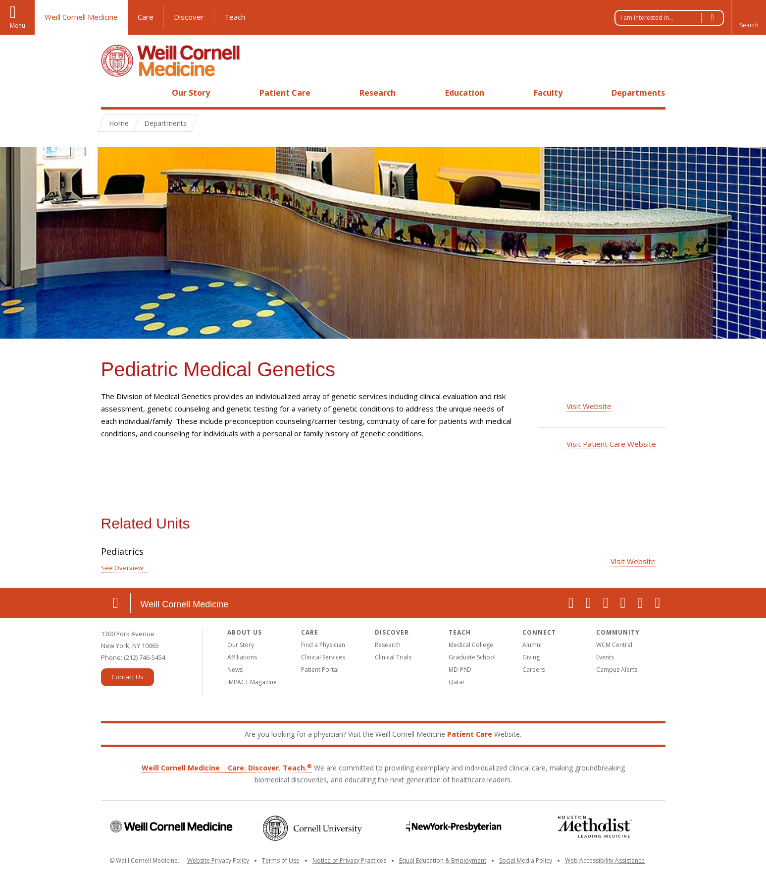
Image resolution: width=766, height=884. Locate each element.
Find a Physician (323, 645)
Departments (638, 92)
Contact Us (127, 676)
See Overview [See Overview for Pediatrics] (122, 567)
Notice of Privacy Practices (349, 860)
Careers (533, 669)
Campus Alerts (616, 669)
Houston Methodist (594, 827)
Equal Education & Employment (442, 860)
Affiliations (242, 657)
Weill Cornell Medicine (81, 17)
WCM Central (614, 645)
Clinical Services (323, 657)
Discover (189, 17)
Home (112, 93)
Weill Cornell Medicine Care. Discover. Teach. (227, 767)
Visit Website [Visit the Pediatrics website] (633, 561)
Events (605, 657)
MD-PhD (460, 669)
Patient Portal (320, 669)
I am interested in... (671, 18)
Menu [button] (17, 25)
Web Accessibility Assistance (605, 860)
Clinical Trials (393, 657)
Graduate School (472, 657)
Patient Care (284, 92)
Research (377, 92)
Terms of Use (281, 860)
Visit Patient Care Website (611, 444)
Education (464, 92)
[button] (748, 17)
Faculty (548, 92)
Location (116, 603)
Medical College (471, 645)
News (235, 669)
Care (145, 17)
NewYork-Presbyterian (453, 827)
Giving (531, 657)
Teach (234, 17)
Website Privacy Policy (218, 860)
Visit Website (589, 406)
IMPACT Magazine (252, 682)
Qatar (457, 682)
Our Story (191, 92)
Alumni (532, 645)
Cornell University (312, 828)
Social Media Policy (525, 860)
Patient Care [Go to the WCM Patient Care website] (469, 734)
